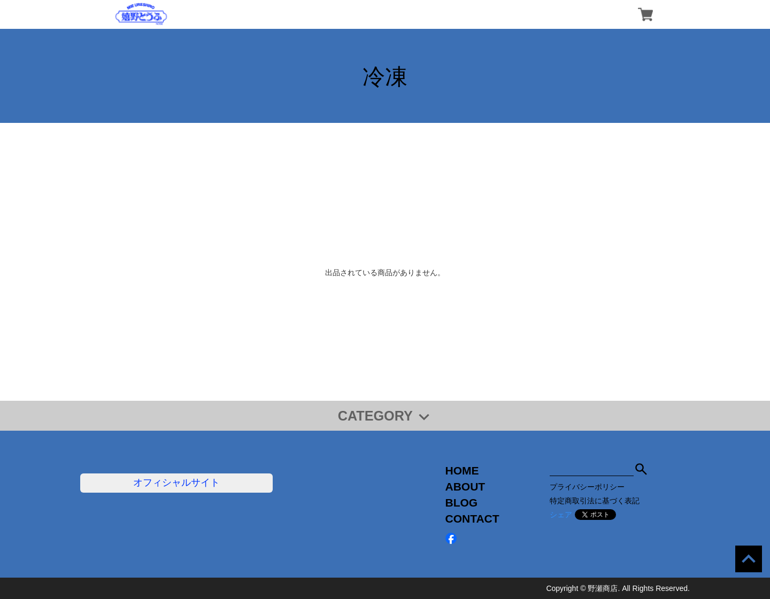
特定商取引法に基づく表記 (595, 500)
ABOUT (465, 486)
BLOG (461, 502)
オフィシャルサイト (176, 482)
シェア (561, 514)
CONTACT (472, 518)
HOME (462, 470)
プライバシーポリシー (587, 487)
